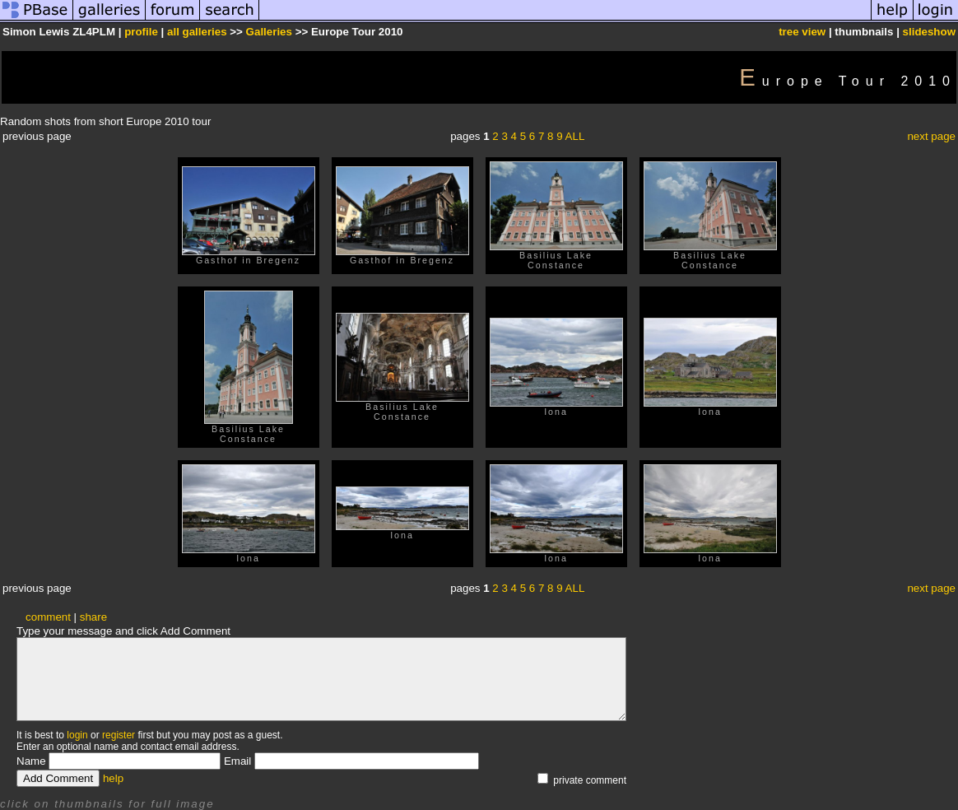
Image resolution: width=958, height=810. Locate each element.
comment (48, 617)
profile (141, 32)
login (77, 735)
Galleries (269, 32)
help (113, 778)
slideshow (929, 32)
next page (931, 136)
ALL (575, 136)
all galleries (197, 32)
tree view (802, 32)
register (118, 735)
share (93, 617)
